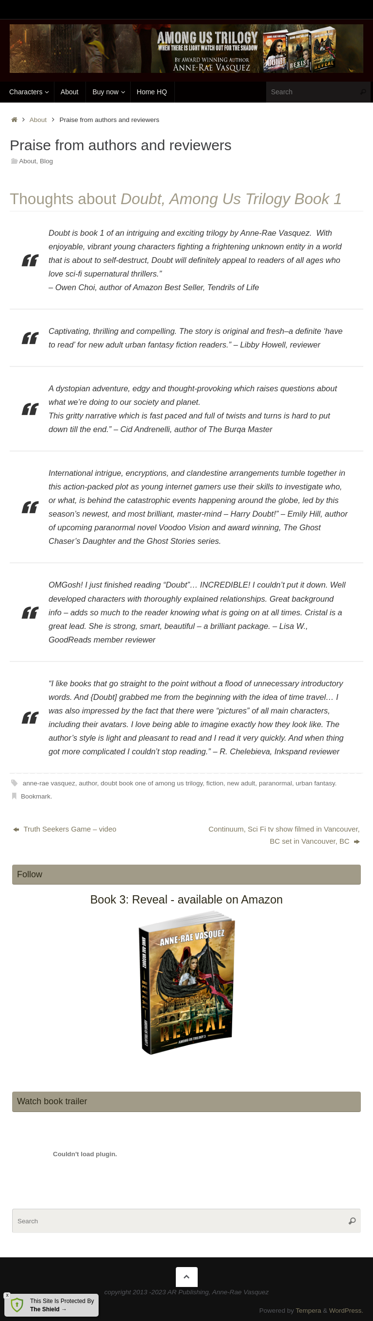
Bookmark (36, 796)
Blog (46, 161)
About (38, 119)
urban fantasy (315, 783)
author (88, 783)
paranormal (275, 783)
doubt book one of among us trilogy (152, 783)
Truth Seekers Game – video (64, 829)
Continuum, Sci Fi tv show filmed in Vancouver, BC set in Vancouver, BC (284, 835)
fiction (214, 783)
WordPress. (346, 1310)
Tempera (309, 1310)
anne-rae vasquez (49, 783)
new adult (241, 783)
